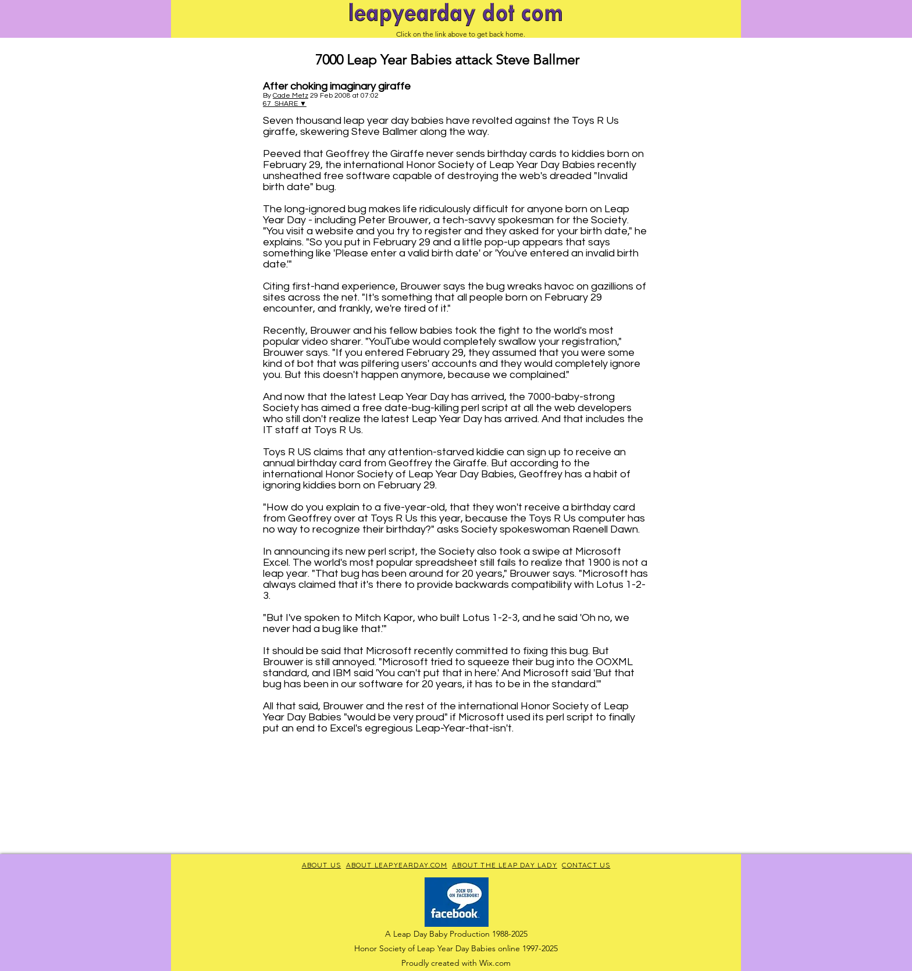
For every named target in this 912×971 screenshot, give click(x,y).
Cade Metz (290, 95)
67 (269, 104)
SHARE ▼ (291, 104)
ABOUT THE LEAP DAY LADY (504, 865)
